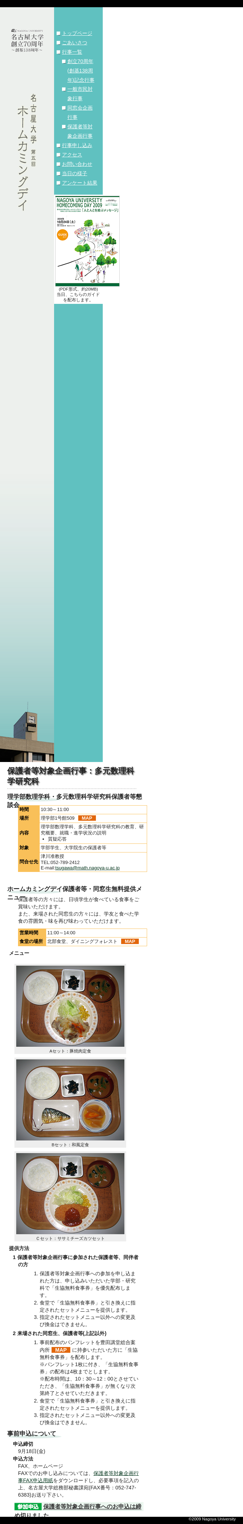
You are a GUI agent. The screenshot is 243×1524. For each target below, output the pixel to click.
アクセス (72, 155)
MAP (87, 818)
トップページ (77, 33)
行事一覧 (72, 52)
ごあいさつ (74, 42)
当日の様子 (74, 173)
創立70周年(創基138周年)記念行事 (80, 70)
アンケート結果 (79, 183)
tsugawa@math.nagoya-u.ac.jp (87, 867)
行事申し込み (77, 145)
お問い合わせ (77, 164)
